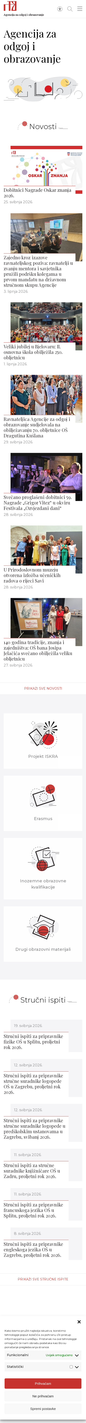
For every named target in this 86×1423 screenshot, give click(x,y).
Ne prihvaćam (43, 1399)
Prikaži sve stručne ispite (43, 1279)
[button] (79, 1324)
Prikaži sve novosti (43, 688)
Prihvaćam (43, 1386)
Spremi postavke (43, 1411)
